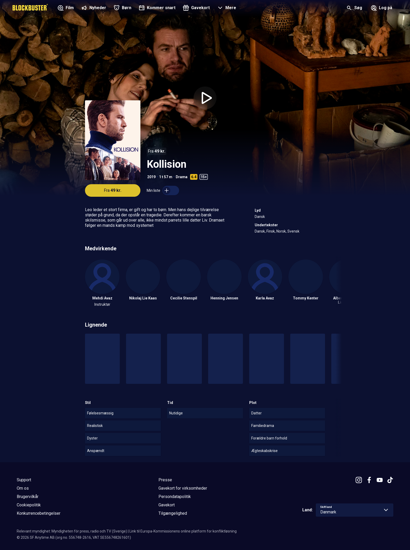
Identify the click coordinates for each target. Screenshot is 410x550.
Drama (181, 177)
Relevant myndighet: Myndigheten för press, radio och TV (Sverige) (72, 531)
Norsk (281, 231)
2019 (151, 177)
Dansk (260, 217)
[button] (226, 8)
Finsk (270, 231)
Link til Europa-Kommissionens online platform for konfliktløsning (183, 531)
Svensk (293, 231)
